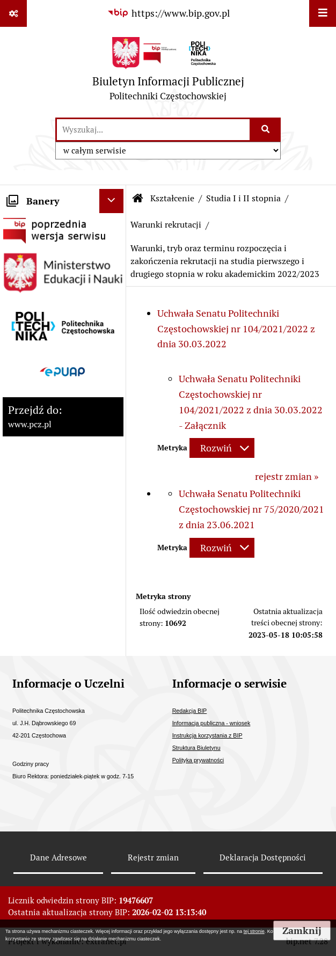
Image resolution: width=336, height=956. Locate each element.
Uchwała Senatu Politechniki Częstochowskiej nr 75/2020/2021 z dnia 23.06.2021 (251, 509)
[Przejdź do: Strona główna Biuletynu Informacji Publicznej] (138, 198)
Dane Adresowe (58, 857)
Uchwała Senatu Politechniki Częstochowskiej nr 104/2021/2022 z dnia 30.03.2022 (236, 329)
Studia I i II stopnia (243, 198)
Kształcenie (172, 198)
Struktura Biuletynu (196, 748)
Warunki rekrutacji (165, 224)
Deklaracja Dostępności (263, 857)
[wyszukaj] (153, 130)
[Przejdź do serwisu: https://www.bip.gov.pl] (168, 13)
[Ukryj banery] (111, 201)
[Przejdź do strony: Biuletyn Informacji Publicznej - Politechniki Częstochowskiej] (168, 71)
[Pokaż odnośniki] (13, 13)
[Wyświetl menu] (322, 13)
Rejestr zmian (153, 857)
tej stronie (254, 931)
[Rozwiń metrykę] (221, 448)
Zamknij (302, 930)
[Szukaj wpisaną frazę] (266, 130)
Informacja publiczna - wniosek (211, 723)
